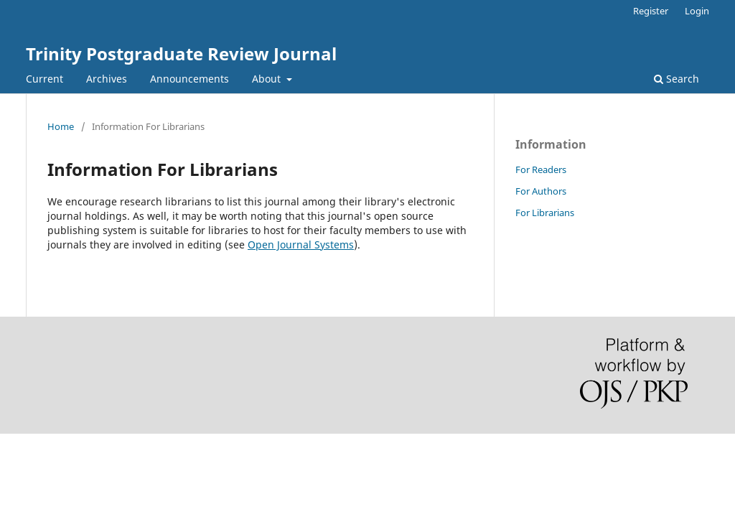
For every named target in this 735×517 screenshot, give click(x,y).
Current (44, 78)
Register (650, 10)
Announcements (189, 78)
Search (676, 78)
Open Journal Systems (301, 244)
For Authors (540, 191)
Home (60, 126)
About (268, 78)
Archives (106, 78)
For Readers (540, 169)
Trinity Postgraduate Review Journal (181, 53)
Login (697, 10)
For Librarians (544, 212)
